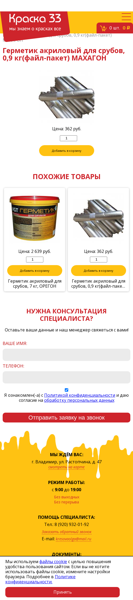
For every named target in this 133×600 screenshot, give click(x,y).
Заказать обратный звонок (67, 531)
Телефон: (13, 366)
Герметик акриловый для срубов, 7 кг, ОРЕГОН (34, 284)
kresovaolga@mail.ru (73, 539)
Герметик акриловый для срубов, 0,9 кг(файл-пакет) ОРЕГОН (98, 284)
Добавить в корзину (66, 151)
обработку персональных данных (79, 400)
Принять (62, 592)
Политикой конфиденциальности (79, 395)
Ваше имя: (15, 343)
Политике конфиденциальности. (40, 579)
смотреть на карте (66, 467)
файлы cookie (53, 561)
